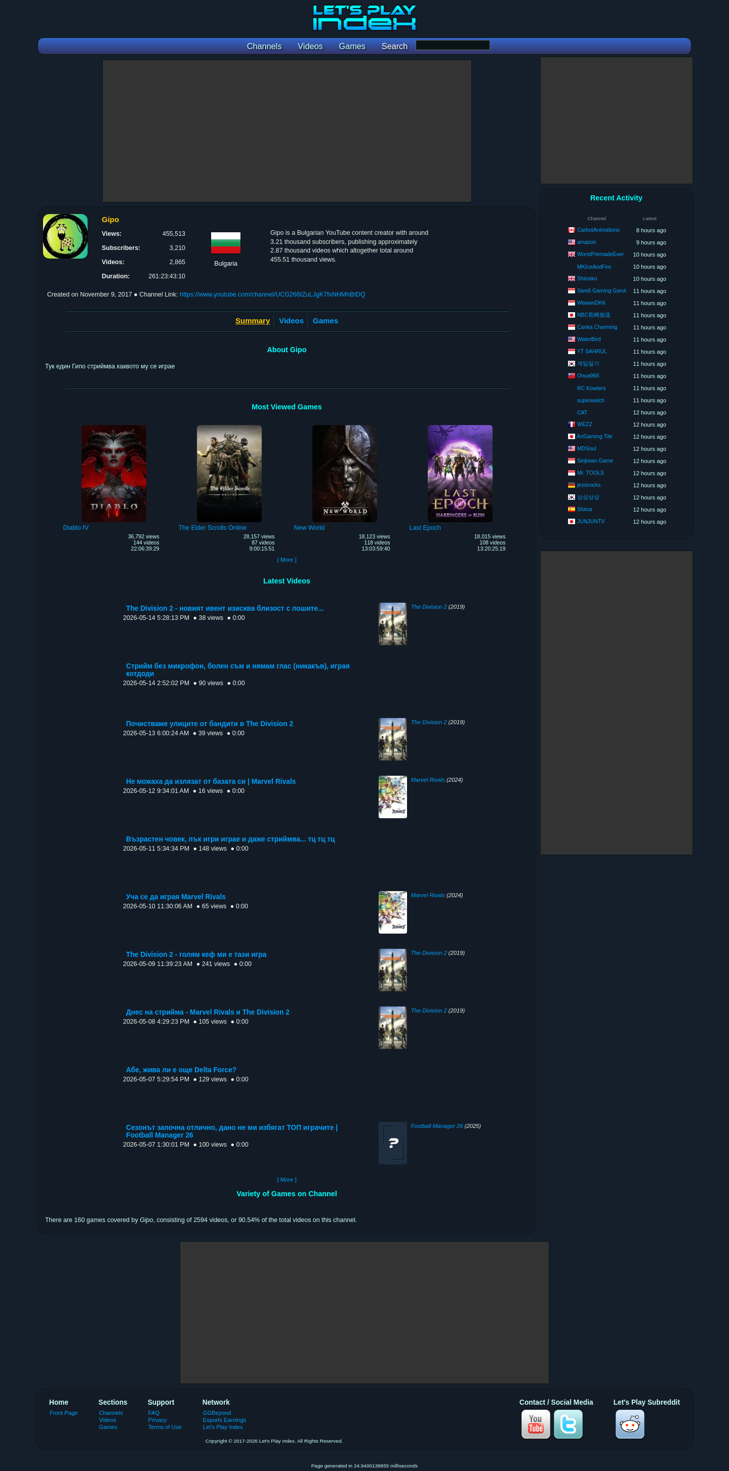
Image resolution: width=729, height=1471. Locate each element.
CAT (582, 412)
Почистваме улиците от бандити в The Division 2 (209, 724)
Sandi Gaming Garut (601, 290)
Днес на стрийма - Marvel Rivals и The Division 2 (208, 1012)
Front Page (64, 1413)
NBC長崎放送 (594, 315)
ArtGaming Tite (595, 436)
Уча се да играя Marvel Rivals (176, 897)
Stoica (584, 509)
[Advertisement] (287, 131)
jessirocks (589, 485)
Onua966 (588, 375)
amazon (586, 242)
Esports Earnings (224, 1420)
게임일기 (588, 363)
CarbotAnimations (598, 230)
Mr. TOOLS (590, 473)
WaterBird (589, 339)
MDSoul (586, 448)
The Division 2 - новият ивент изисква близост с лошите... (224, 608)
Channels (111, 1413)
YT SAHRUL (592, 351)
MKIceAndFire (594, 267)
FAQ (153, 1413)
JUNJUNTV (591, 521)
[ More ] (286, 560)
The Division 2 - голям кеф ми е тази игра (196, 954)
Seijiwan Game (595, 460)
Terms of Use (165, 1427)
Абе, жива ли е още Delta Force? (181, 1070)
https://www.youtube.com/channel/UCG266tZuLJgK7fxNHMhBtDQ (273, 294)
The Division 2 (429, 607)
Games (325, 320)
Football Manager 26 (437, 1126)
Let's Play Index (223, 1427)
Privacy (157, 1420)
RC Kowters (591, 388)
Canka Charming (597, 327)
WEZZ (584, 424)
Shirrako (587, 278)
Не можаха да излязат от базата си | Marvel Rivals (211, 781)
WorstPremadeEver (600, 254)
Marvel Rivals (428, 780)
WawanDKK (591, 303)
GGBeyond (217, 1413)
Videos (291, 320)
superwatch (590, 400)
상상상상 (588, 497)
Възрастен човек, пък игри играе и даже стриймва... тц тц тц (230, 839)
